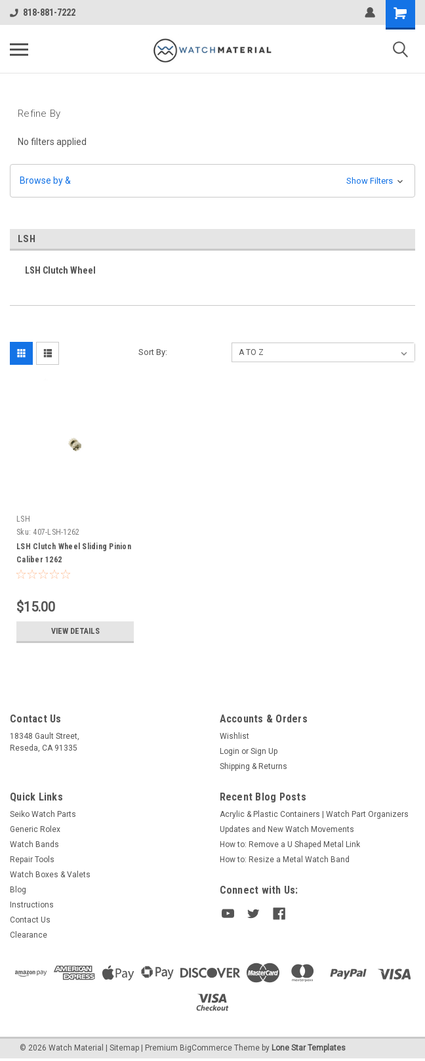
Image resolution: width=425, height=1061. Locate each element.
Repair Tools (32, 859)
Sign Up (264, 751)
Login (229, 751)
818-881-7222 (42, 12)
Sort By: (152, 352)
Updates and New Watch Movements (287, 829)
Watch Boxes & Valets (50, 874)
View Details (75, 631)
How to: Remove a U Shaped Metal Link (290, 844)
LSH (23, 519)
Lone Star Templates (309, 1047)
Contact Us (30, 920)
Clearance (28, 935)
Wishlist (234, 736)
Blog (18, 889)
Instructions (32, 904)
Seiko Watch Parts (43, 814)
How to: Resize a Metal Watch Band (285, 859)
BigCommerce (206, 1047)
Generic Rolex (35, 829)
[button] (212, 181)
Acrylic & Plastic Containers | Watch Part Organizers (314, 814)
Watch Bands (34, 844)
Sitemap (124, 1047)
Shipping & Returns (253, 766)
